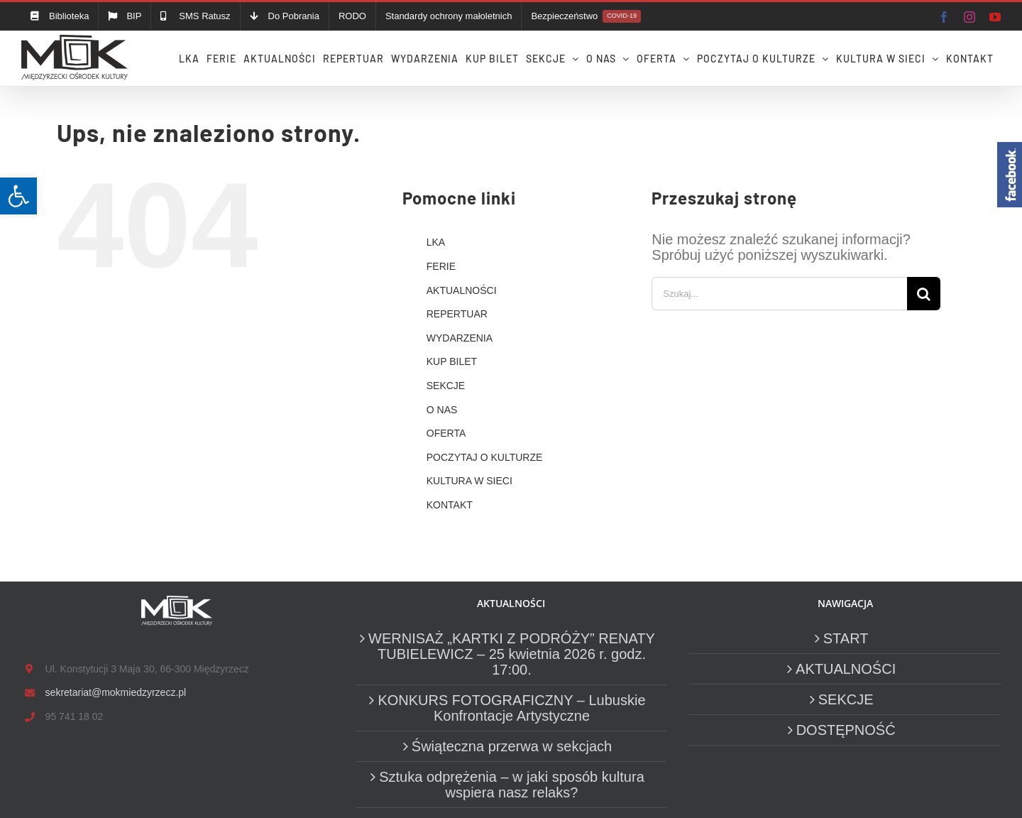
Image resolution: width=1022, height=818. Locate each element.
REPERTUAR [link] (457, 314)
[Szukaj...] (779, 293)
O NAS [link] (442, 409)
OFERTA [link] (446, 433)
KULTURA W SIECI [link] (469, 480)
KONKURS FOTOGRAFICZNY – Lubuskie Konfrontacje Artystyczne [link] (511, 708)
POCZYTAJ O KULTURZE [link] (485, 457)
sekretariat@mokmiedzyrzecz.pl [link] (116, 692)
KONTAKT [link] (450, 505)
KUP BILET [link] (452, 361)
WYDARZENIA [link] (460, 338)
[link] (18, 196)
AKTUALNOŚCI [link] (462, 290)
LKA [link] (436, 242)
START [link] (846, 638)
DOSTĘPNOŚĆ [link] (846, 730)
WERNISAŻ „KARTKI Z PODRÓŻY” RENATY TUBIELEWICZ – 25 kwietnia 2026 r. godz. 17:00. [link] (511, 654)
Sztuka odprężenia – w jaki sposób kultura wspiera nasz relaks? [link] (511, 784)
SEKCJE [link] (446, 385)
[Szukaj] (923, 293)
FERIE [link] (441, 266)
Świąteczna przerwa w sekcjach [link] (512, 746)
